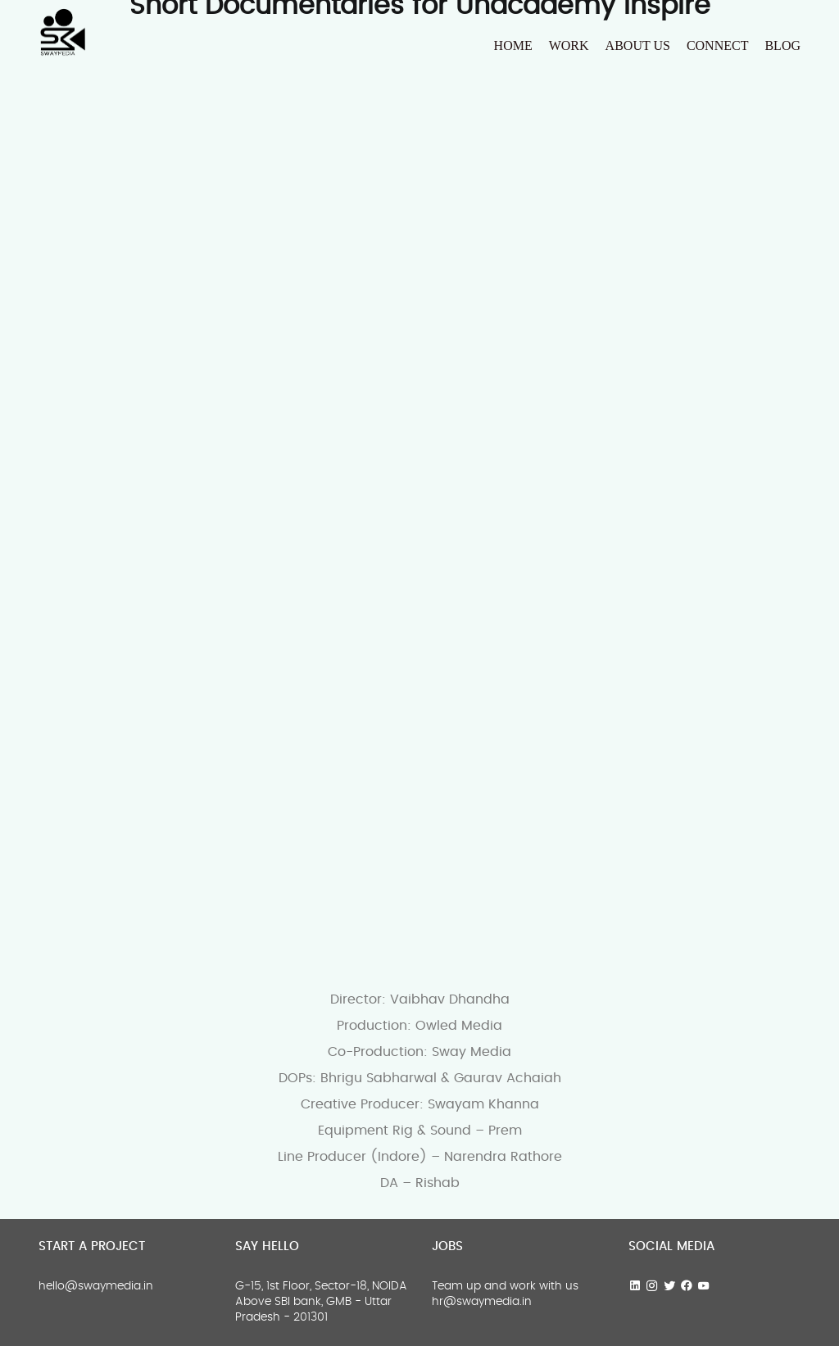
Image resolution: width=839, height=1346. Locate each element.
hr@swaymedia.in (482, 1301)
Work (569, 45)
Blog (782, 45)
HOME (513, 45)
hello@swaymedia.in (96, 1286)
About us (637, 45)
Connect (718, 45)
